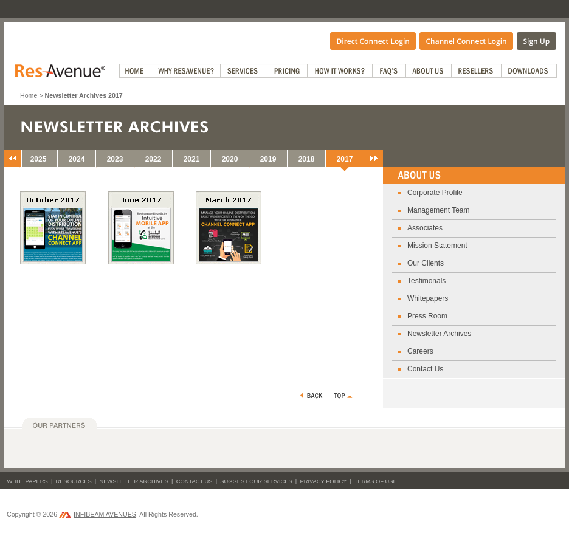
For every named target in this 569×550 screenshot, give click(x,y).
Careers (420, 351)
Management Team (438, 210)
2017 (345, 159)
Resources (74, 481)
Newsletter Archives (439, 333)
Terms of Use (375, 481)
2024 (77, 159)
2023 (115, 159)
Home (28, 95)
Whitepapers (427, 298)
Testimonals (426, 281)
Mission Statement (437, 245)
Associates (425, 228)
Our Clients (425, 263)
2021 (192, 159)
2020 (230, 159)
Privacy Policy (323, 481)
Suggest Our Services (256, 481)
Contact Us (425, 369)
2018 (306, 159)
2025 (38, 159)
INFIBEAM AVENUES (97, 514)
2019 (268, 159)
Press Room (427, 316)
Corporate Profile (435, 192)
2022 (153, 159)
